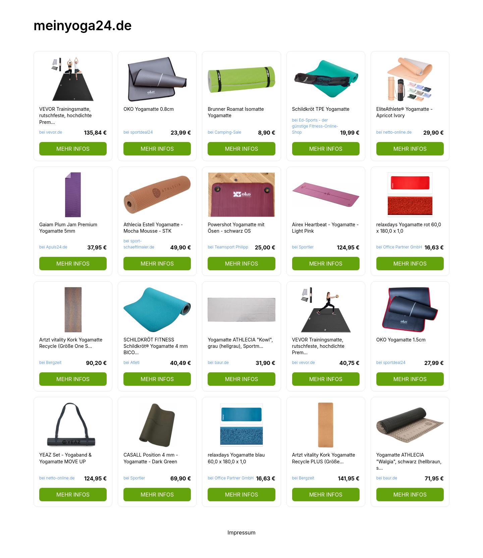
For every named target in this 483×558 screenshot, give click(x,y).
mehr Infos (73, 148)
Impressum (241, 532)
